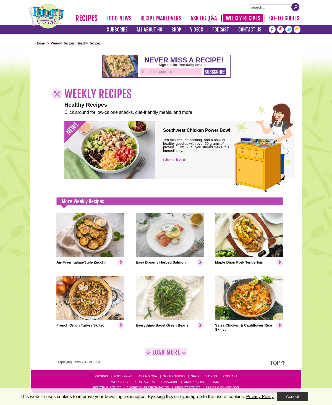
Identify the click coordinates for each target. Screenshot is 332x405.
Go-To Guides (284, 18)
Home (216, 381)
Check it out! (175, 160)
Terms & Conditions (222, 387)
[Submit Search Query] (295, 7)
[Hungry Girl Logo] (46, 16)
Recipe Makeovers (161, 18)
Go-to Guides (174, 376)
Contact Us (250, 30)
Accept (292, 396)
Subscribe (117, 30)
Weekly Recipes (243, 18)
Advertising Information (148, 387)
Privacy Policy (187, 387)
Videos (196, 30)
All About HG (149, 30)
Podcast (220, 30)
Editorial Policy (107, 387)
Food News (119, 18)
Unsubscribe (195, 381)
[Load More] (166, 354)
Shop (176, 30)
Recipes (86, 18)
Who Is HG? (120, 381)
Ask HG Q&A (203, 18)
